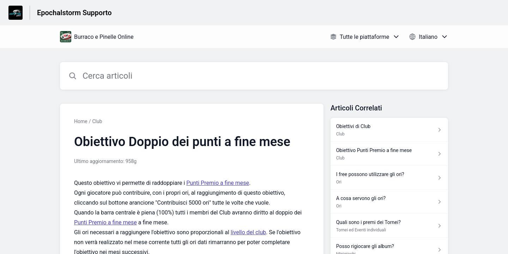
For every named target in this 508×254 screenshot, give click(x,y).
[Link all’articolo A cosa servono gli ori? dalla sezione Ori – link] (389, 202)
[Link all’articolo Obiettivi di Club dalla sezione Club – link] (389, 130)
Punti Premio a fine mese (217, 183)
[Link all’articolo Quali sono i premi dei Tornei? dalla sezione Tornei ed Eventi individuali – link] (389, 226)
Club (97, 121)
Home (80, 121)
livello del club (248, 232)
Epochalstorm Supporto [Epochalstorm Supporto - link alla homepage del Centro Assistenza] (74, 12)
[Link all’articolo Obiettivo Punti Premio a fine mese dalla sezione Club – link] (389, 154)
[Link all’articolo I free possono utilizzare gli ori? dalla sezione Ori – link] (389, 178)
